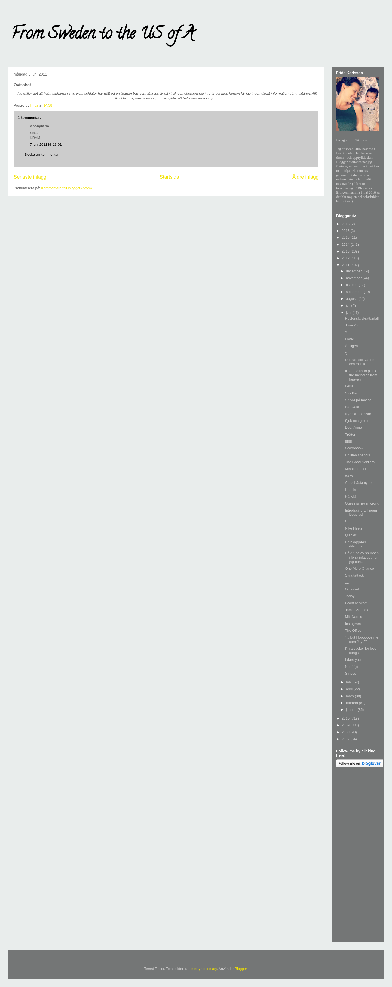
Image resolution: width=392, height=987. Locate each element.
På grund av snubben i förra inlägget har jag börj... (362, 557)
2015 (346, 237)
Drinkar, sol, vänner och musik (360, 362)
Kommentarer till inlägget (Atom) (66, 188)
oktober (352, 285)
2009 (346, 725)
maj (349, 682)
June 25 (351, 325)
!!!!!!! (348, 441)
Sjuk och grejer (357, 421)
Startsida (169, 177)
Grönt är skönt (356, 603)
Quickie (351, 535)
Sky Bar (351, 393)
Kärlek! (350, 496)
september (355, 292)
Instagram (353, 624)
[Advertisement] (358, 855)
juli (348, 305)
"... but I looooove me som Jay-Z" (361, 639)
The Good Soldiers (359, 462)
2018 (346, 224)
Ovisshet (352, 589)
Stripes (350, 673)
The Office (353, 630)
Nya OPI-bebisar (358, 414)
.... (347, 582)
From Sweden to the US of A (102, 35)
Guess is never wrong (362, 503)
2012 (346, 258)
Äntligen (351, 346)
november (354, 278)
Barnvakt (352, 407)
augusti (352, 299)
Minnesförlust (355, 469)
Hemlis (350, 490)
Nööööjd (351, 667)
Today (349, 596)
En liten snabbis (357, 455)
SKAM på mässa (358, 400)
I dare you (353, 660)
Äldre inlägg (305, 177)
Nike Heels (353, 528)
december (354, 271)
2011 (346, 265)
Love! (349, 339)
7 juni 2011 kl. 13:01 (46, 144)
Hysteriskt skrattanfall (362, 318)
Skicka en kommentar (41, 154)
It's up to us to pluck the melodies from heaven (361, 375)
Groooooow (354, 448)
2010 (346, 718)
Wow (349, 476)
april (350, 689)
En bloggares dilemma (355, 544)
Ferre (349, 386)
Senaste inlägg (30, 177)
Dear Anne (353, 427)
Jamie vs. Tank (356, 610)
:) (346, 353)
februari (352, 703)
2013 (346, 251)
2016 (346, 231)
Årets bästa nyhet (358, 483)
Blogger (241, 969)
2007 (346, 739)
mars (350, 696)
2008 (346, 732)
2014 (346, 244)
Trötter (350, 434)
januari (352, 710)
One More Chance (359, 568)
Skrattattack (354, 575)
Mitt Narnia (353, 617)
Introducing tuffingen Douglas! (361, 512)
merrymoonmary (204, 969)
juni (349, 312)
